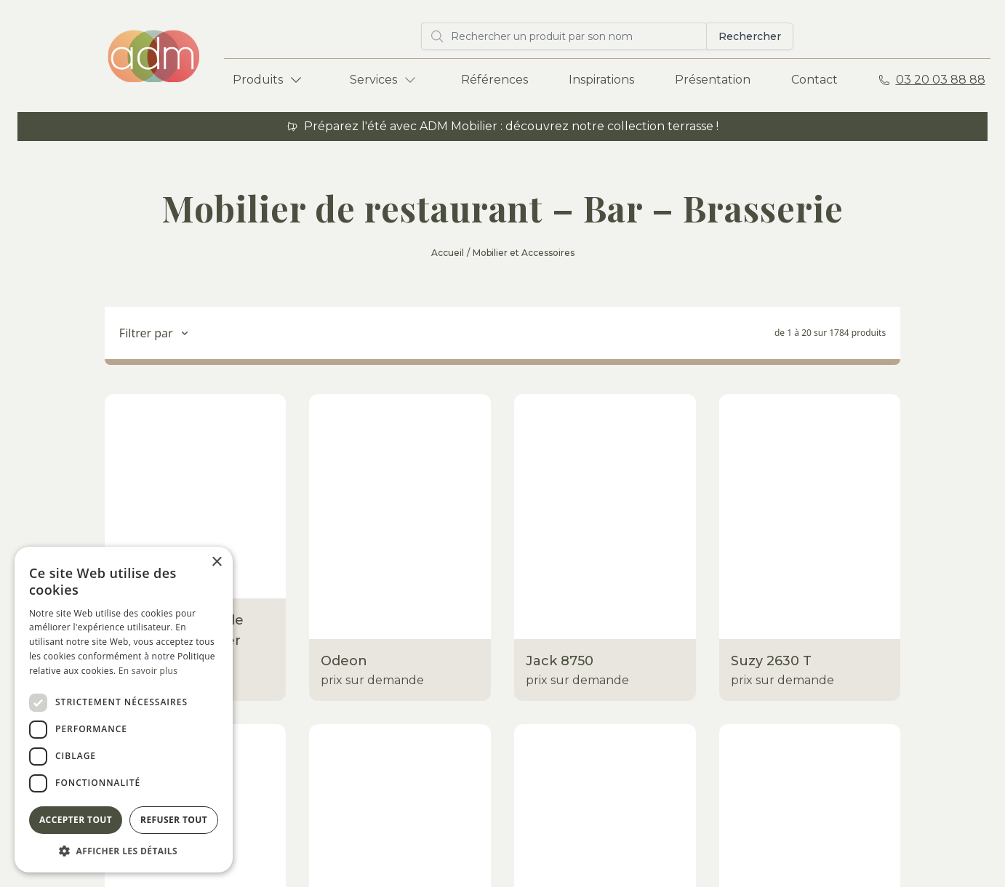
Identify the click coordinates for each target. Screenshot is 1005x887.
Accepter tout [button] (75, 820)
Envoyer (936, 766)
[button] (123, 850)
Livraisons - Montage (435, 643)
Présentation (712, 80)
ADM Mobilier (865, 585)
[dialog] (124, 709)
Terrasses (250, 585)
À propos (667, 643)
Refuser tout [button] (173, 820)
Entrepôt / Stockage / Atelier (460, 614)
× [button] (216, 562)
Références (494, 80)
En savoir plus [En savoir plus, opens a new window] (148, 671)
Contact (814, 80)
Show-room (411, 585)
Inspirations (601, 80)
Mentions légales (410, 849)
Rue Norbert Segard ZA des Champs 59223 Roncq (886, 631)
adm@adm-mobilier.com (898, 678)
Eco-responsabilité (430, 672)
